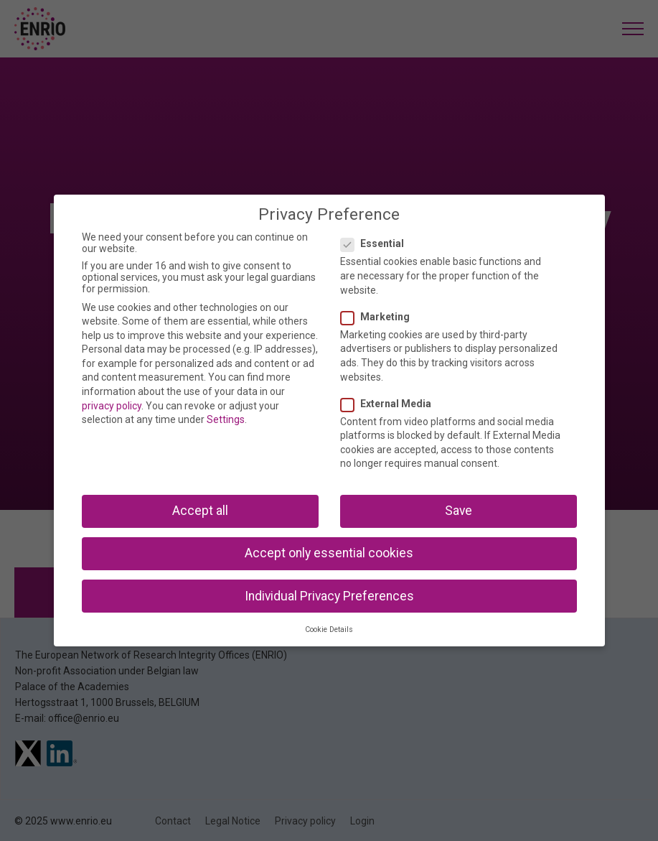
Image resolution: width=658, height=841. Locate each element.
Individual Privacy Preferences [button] (329, 596)
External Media (390, 403)
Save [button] (458, 510)
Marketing (379, 316)
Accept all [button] (200, 510)
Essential (376, 243)
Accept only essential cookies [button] (329, 553)
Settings (226, 419)
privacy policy (111, 406)
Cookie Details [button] (329, 629)
